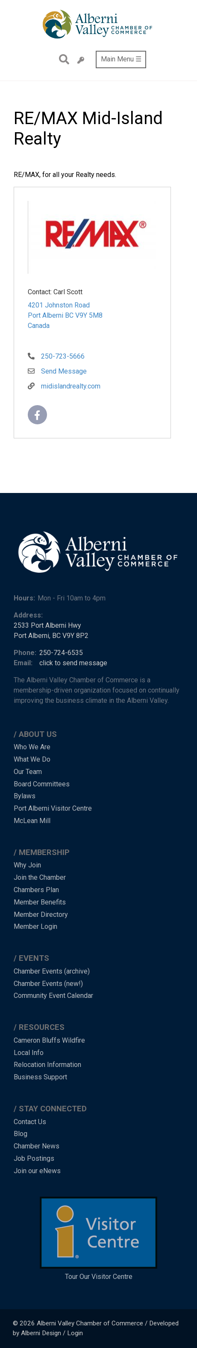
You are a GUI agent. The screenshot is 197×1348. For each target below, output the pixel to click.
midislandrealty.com (70, 386)
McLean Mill (32, 821)
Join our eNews (37, 1171)
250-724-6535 (61, 653)
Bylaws (24, 796)
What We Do (32, 759)
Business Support (40, 1077)
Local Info (29, 1053)
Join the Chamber (40, 877)
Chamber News (36, 1146)
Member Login (35, 926)
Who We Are (32, 747)
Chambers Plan (36, 890)
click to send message (73, 663)
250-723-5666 (63, 356)
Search (61, 59)
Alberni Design (41, 1333)
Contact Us (30, 1122)
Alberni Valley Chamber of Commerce (90, 1323)
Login (75, 1333)
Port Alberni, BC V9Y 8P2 (51, 636)
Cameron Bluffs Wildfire (49, 1040)
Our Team (28, 772)
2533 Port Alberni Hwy (47, 625)
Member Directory (41, 914)
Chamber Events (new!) (48, 984)
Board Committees (42, 784)
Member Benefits (40, 902)
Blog (20, 1134)
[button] (92, 239)
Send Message (64, 371)
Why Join (27, 865)
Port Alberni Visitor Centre (53, 808)
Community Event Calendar (53, 995)
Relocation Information (47, 1065)
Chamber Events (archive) (52, 971)
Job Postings (34, 1158)
